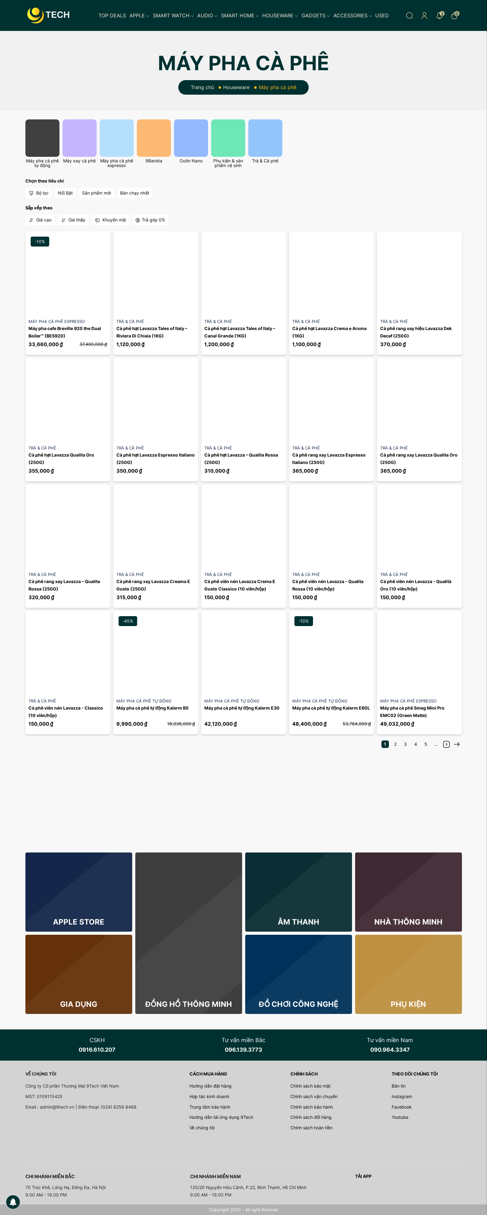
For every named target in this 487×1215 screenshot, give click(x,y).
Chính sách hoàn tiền (311, 1127)
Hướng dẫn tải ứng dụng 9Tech (221, 1117)
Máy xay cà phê (79, 160)
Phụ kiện (408, 1004)
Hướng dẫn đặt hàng (210, 1085)
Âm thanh (298, 921)
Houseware (280, 15)
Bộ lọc (38, 193)
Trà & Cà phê (265, 160)
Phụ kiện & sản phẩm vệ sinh (228, 163)
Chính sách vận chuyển (313, 1096)
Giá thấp (73, 220)
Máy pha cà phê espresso (116, 163)
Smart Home (240, 15)
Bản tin (399, 1085)
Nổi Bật (65, 192)
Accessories (352, 15)
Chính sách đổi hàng (311, 1117)
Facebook (402, 1107)
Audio (207, 15)
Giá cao (39, 220)
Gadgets (316, 15)
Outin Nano (191, 160)
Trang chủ (202, 87)
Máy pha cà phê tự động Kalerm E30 (242, 708)
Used (382, 15)
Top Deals (112, 15)
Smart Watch (173, 15)
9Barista (154, 160)
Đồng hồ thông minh (188, 1004)
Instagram (402, 1096)
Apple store (78, 921)
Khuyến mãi (110, 220)
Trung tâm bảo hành (209, 1107)
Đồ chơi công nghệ (298, 1004)
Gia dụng (78, 1004)
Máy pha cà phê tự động (42, 163)
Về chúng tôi (202, 1127)
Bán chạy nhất (134, 192)
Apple (139, 15)
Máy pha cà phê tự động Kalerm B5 (152, 708)
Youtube (400, 1117)
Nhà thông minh (408, 921)
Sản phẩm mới (96, 192)
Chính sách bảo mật (310, 1085)
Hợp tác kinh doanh (209, 1096)
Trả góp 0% (150, 220)
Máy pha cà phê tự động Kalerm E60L (331, 708)
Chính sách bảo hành (311, 1107)
